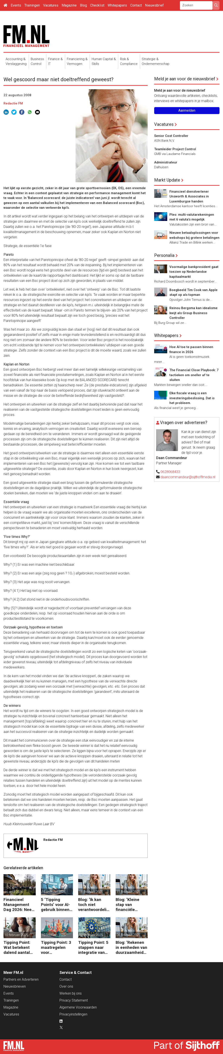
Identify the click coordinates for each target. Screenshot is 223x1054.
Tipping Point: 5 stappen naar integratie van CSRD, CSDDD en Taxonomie (93, 947)
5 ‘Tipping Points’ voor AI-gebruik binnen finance (55, 904)
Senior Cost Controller (171, 136)
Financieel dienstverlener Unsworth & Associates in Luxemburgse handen (189, 196)
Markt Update (167, 180)
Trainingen (32, 5)
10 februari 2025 (16, 935)
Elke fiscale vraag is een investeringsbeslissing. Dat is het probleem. (192, 398)
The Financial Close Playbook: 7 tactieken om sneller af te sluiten (194, 375)
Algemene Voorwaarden (78, 1007)
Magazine (69, 5)
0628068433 (170, 472)
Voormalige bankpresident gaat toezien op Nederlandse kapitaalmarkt (193, 272)
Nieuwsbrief (154, 5)
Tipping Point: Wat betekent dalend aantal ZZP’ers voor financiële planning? (16, 947)
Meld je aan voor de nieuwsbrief (184, 78)
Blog (83, 5)
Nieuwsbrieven (14, 986)
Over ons (66, 986)
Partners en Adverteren (21, 979)
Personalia (164, 255)
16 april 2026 (13, 892)
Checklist (97, 5)
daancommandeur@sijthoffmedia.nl (187, 477)
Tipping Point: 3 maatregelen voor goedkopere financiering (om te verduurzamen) (57, 947)
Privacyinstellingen (73, 1014)
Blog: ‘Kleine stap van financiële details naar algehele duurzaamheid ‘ (131, 904)
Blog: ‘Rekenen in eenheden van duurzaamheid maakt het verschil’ (131, 947)
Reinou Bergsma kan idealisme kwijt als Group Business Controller (193, 313)
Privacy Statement (73, 1000)
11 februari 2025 (128, 892)
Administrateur (165, 162)
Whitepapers (117, 5)
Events (16, 5)
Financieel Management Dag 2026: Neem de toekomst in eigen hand (19, 904)
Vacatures (50, 5)
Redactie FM (13, 103)
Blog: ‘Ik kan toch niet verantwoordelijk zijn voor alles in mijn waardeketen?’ (94, 904)
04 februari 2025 (128, 935)
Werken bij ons (70, 993)
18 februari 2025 (53, 892)
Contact (136, 5)
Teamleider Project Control (175, 149)
